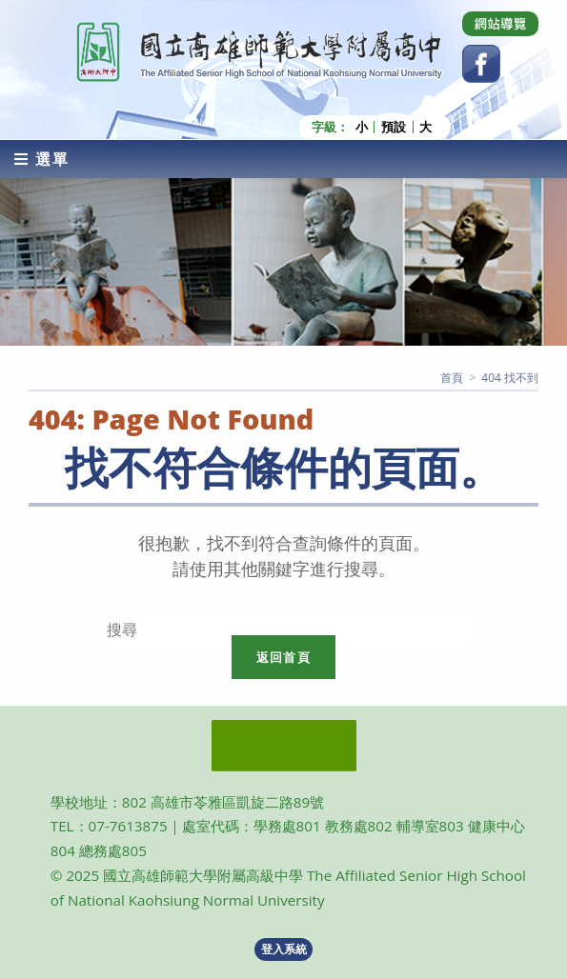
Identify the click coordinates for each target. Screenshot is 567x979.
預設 (393, 127)
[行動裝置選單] (42, 159)
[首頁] (451, 378)
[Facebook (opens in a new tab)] (481, 64)
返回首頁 (283, 657)
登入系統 (284, 949)
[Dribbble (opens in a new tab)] (500, 23)
